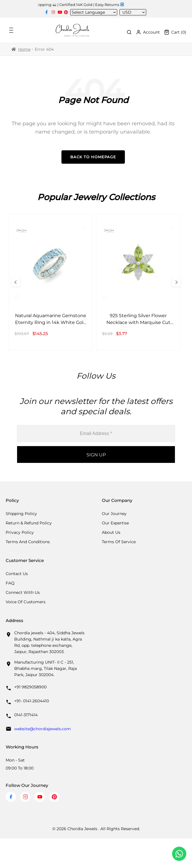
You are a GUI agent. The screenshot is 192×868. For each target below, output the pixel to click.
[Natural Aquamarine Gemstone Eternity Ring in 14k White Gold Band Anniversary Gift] (50, 282)
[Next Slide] (176, 282)
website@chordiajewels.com (42, 728)
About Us (111, 532)
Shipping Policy (21, 513)
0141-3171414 (26, 714)
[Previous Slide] (15, 282)
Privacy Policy (20, 532)
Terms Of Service (119, 541)
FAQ (10, 583)
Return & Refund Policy (29, 523)
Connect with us (23, 592)
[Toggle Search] (129, 32)
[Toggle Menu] (11, 30)
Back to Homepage (93, 157)
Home (24, 49)
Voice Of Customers (26, 601)
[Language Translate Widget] (92, 12)
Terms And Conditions (28, 541)
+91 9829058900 (30, 687)
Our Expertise (115, 523)
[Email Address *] (96, 433)
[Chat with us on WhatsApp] (179, 854)
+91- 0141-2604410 (31, 700)
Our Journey (114, 513)
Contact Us (17, 573)
